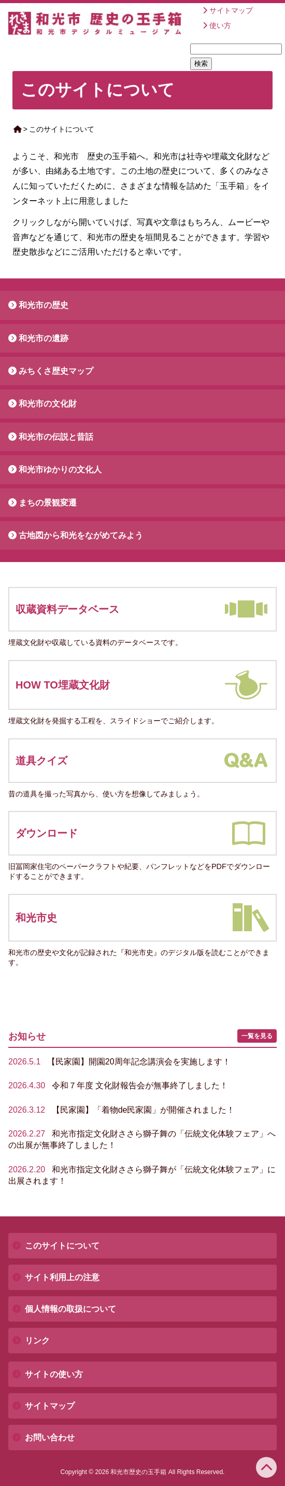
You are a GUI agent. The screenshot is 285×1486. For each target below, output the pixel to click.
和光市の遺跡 (43, 338)
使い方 (220, 25)
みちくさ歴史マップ (56, 371)
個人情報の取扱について (70, 1309)
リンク (37, 1340)
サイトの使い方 (54, 1374)
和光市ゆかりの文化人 (60, 469)
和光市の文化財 (48, 403)
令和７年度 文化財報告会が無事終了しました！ (118, 1085)
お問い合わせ (50, 1437)
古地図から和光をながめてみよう (81, 535)
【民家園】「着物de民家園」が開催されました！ (121, 1109)
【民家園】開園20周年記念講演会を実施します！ (119, 1061)
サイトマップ (231, 10)
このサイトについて (62, 1245)
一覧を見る (257, 1036)
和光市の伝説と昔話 (56, 436)
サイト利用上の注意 (62, 1277)
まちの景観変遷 (48, 502)
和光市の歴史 (43, 305)
